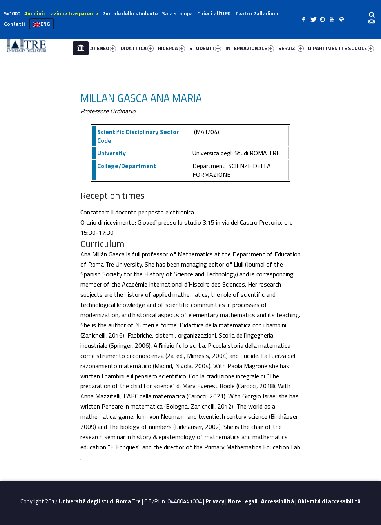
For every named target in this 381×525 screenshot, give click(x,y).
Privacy (214, 501)
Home (81, 48)
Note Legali (243, 501)
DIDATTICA (137, 48)
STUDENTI (205, 48)
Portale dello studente (130, 13)
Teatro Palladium (256, 13)
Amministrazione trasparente (61, 13)
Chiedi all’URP (214, 13)
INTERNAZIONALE (249, 48)
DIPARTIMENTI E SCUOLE (341, 48)
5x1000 (12, 13)
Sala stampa (177, 13)
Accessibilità (277, 501)
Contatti (14, 24)
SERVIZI (291, 48)
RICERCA (171, 48)
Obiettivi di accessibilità (329, 501)
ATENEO (103, 48)
